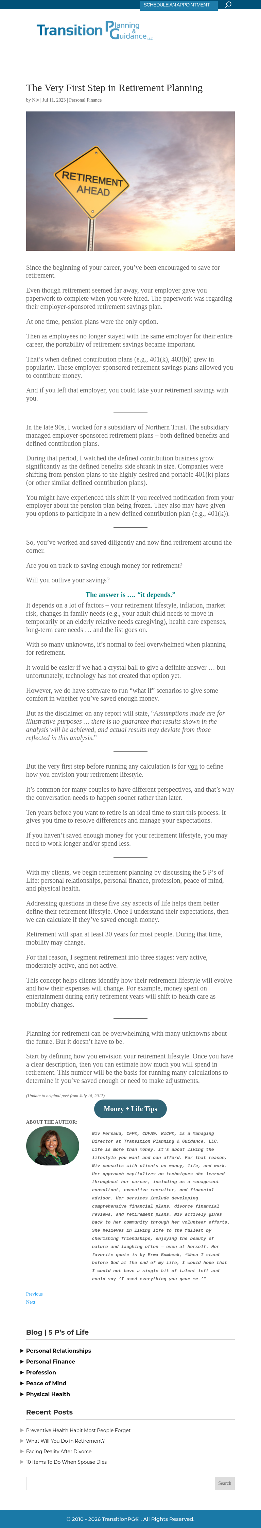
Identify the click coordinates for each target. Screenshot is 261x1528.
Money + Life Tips (130, 1108)
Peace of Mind (46, 1383)
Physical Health (48, 1394)
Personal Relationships (58, 1351)
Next (30, 1302)
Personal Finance (85, 100)
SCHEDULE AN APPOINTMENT (176, 4)
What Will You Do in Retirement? (65, 1441)
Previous (34, 1294)
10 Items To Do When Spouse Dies (66, 1462)
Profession (41, 1372)
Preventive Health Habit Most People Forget (78, 1430)
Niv (35, 100)
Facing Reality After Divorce (59, 1451)
